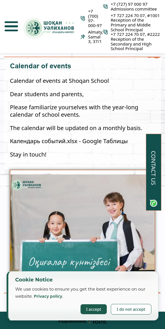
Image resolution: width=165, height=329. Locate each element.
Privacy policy (48, 296)
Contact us (154, 168)
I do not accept (131, 309)
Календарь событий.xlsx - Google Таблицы (69, 141)
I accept (93, 309)
